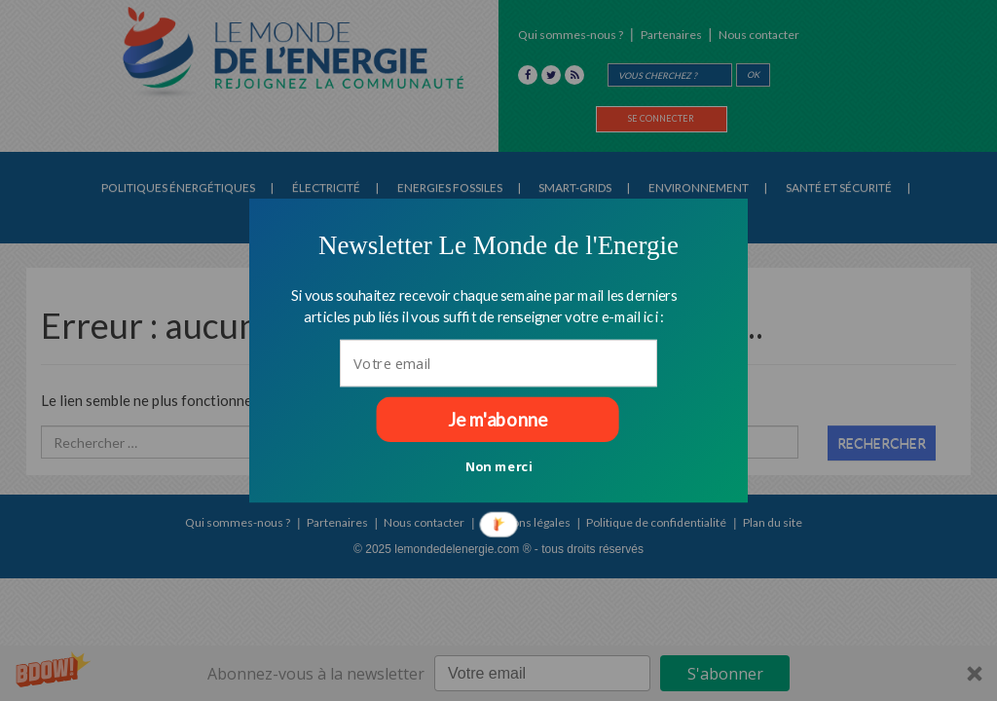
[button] (498, 245)
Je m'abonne (497, 419)
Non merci (499, 465)
